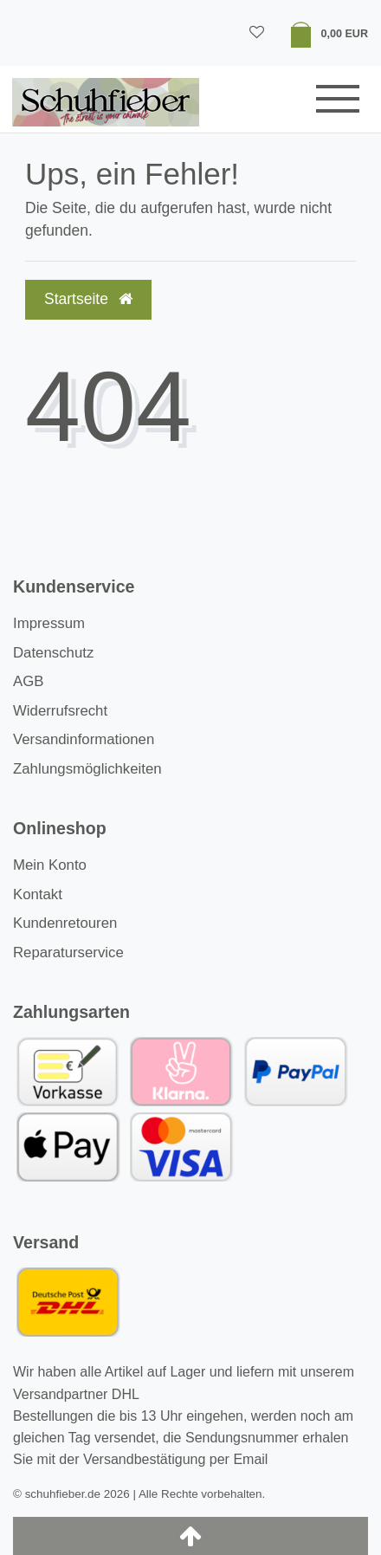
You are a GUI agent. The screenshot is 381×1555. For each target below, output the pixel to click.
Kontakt (37, 894)
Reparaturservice (68, 952)
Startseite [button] (88, 299)
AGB (28, 681)
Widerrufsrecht (60, 711)
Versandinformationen (83, 739)
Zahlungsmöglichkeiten (87, 769)
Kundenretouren (65, 923)
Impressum (49, 623)
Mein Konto (50, 865)
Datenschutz (53, 653)
